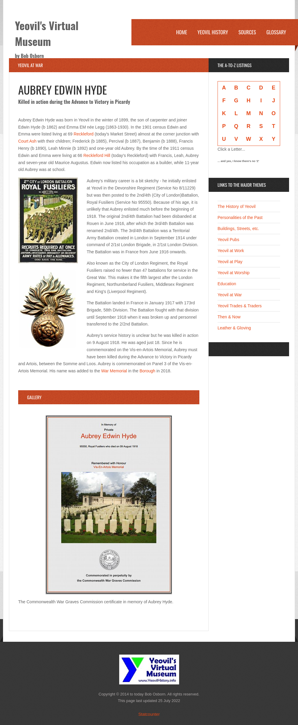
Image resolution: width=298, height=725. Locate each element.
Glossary (276, 32)
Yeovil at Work (231, 250)
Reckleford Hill (96, 155)
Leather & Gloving (234, 328)
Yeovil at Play (230, 261)
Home (181, 32)
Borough (147, 370)
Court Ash (27, 141)
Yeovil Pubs (228, 239)
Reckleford (84, 134)
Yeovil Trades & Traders (240, 305)
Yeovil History (213, 32)
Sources (247, 32)
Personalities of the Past (240, 217)
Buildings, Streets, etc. (238, 228)
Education (227, 283)
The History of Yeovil (237, 206)
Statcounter (149, 714)
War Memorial (114, 370)
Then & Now (229, 316)
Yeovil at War (230, 294)
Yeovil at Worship (233, 272)
